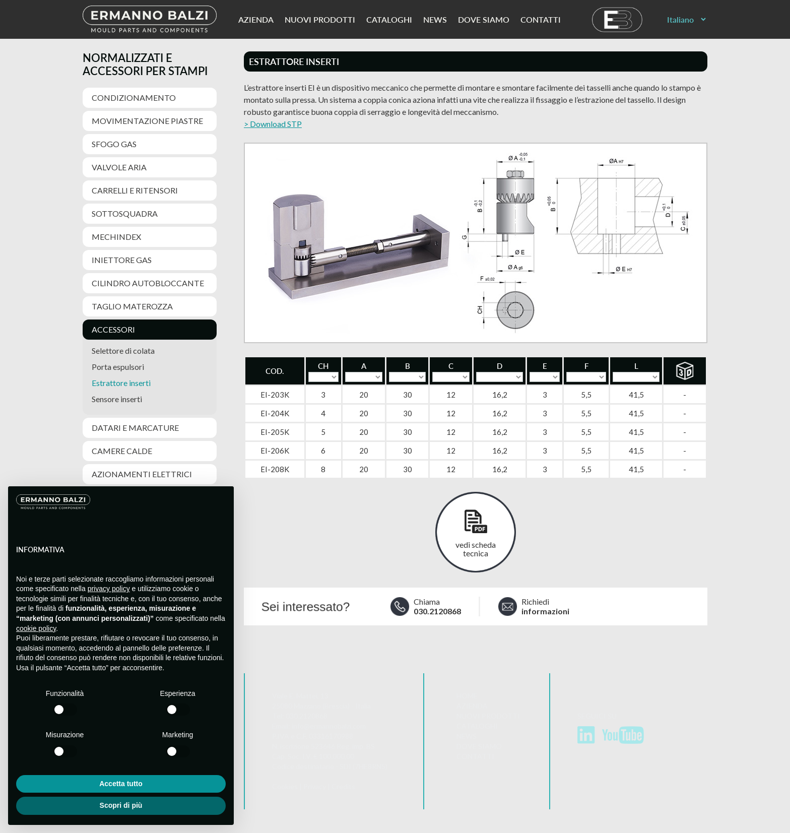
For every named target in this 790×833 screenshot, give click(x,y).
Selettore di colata (123, 350)
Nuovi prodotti (320, 19)
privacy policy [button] (109, 589)
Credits (343, 787)
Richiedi (548, 606)
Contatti (540, 19)
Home (467, 696)
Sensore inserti (117, 399)
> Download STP (273, 124)
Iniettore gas (122, 260)
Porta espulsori (118, 366)
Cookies (285, 787)
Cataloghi (389, 19)
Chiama (439, 606)
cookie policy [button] (36, 628)
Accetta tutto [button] (121, 784)
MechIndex (116, 236)
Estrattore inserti (121, 383)
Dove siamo (483, 19)
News (435, 19)
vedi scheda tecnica (475, 549)
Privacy (314, 787)
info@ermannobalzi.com (329, 727)
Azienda (256, 19)
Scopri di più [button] (121, 805)
